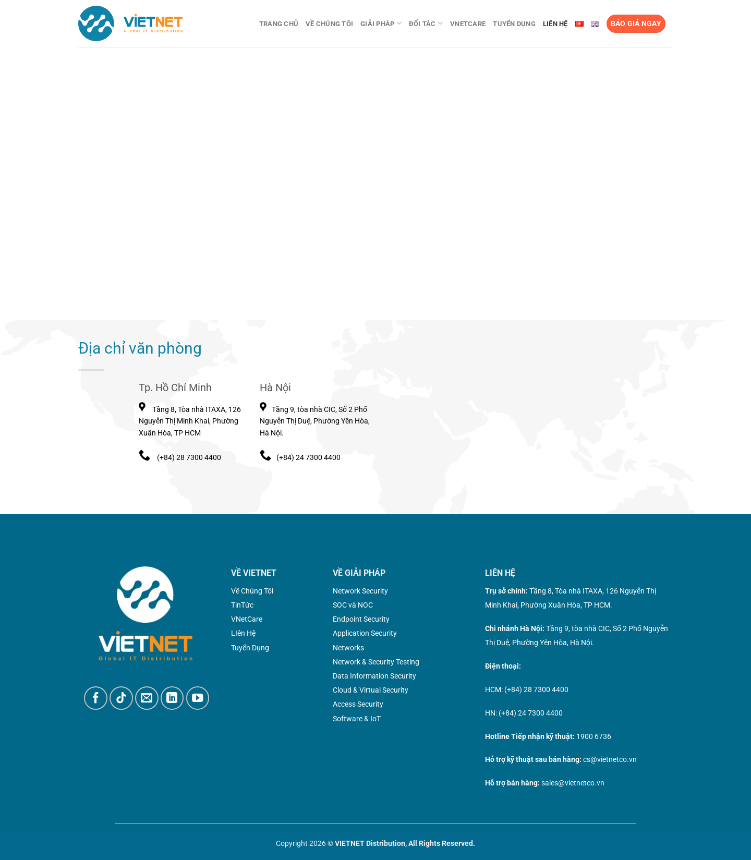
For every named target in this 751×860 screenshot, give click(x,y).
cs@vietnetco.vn (610, 759)
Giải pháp (381, 23)
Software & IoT (357, 718)
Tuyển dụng (514, 24)
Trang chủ (278, 24)
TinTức (242, 605)
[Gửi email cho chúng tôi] (147, 698)
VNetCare (468, 24)
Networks (348, 648)
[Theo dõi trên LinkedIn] (172, 698)
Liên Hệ (555, 24)
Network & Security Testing (376, 662)
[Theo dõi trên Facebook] (95, 698)
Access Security (358, 704)
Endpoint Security (361, 619)
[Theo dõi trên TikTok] (121, 698)
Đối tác (426, 23)
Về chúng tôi (329, 24)
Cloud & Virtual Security (370, 690)
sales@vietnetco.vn (572, 783)
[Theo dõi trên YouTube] (198, 698)
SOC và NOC (353, 605)
